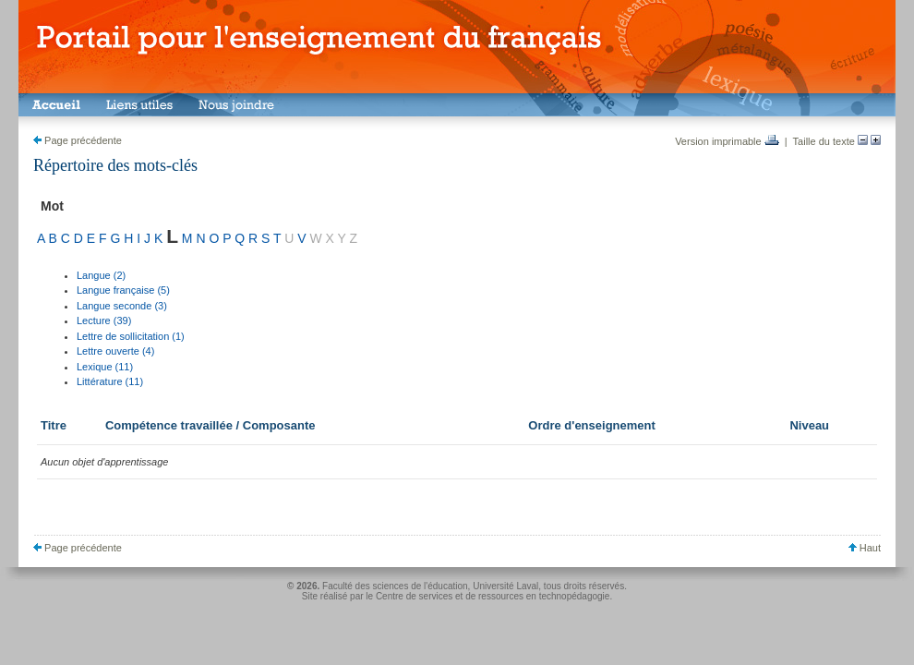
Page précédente (77, 140)
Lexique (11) (105, 366)
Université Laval (505, 586)
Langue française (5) (123, 290)
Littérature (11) (110, 381)
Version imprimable (727, 141)
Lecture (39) (104, 320)
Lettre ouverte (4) (115, 351)
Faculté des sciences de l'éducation (395, 586)
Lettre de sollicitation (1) (131, 336)
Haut (864, 547)
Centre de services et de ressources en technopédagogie (493, 596)
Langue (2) (101, 275)
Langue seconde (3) (122, 305)
